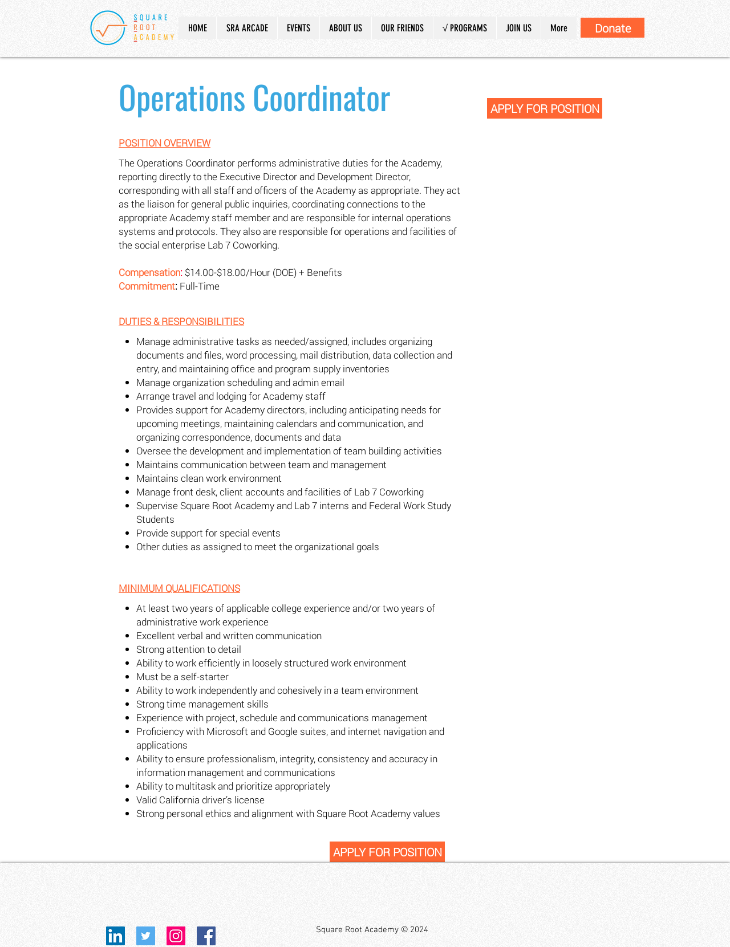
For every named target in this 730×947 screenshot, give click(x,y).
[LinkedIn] (115, 935)
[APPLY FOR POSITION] (544, 108)
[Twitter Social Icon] (145, 935)
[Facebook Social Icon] (206, 935)
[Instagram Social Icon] (176, 935)
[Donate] (612, 28)
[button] (345, 28)
